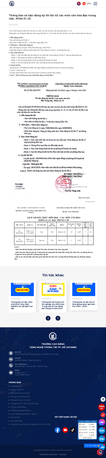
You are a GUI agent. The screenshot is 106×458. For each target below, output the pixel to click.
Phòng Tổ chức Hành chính (20, 397)
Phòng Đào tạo (16, 386)
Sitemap (62, 454)
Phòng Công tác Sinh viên (20, 393)
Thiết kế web (56, 450)
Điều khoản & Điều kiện (49, 454)
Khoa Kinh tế (15, 417)
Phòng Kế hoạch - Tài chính (21, 400)
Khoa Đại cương (16, 421)
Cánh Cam (68, 450)
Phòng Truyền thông (18, 407)
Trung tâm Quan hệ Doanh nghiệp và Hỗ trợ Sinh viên (30, 424)
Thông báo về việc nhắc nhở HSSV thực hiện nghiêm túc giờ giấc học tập (22, 305)
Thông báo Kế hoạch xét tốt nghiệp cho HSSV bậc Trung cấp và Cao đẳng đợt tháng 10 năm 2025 (53, 305)
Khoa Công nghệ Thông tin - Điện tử (24, 414)
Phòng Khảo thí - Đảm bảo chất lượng (24, 403)
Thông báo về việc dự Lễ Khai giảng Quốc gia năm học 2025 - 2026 (83, 304)
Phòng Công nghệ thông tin (21, 410)
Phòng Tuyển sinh (17, 390)
